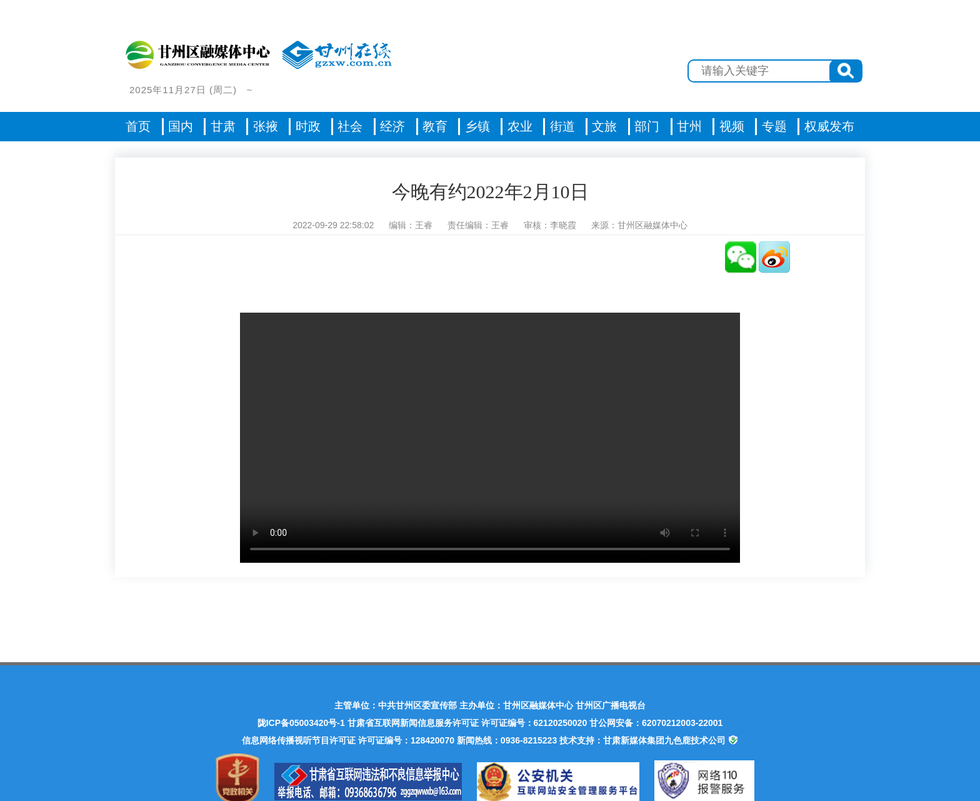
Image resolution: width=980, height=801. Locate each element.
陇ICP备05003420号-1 (301, 723)
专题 (774, 126)
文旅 (604, 126)
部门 (646, 126)
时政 (308, 126)
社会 (350, 126)
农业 (520, 126)
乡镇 (477, 126)
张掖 (265, 126)
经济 (392, 126)
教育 (435, 126)
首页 (138, 126)
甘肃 (223, 126)
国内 (180, 126)
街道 (562, 126)
